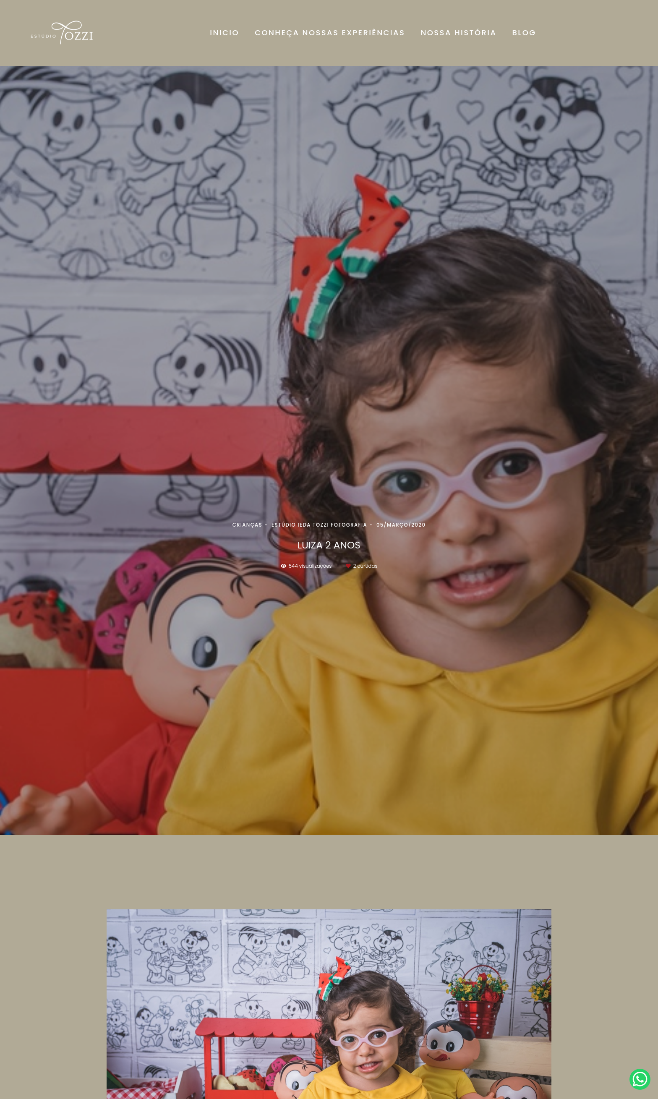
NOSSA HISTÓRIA (458, 32)
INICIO (224, 32)
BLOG (524, 32)
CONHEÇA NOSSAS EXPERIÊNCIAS (330, 32)
